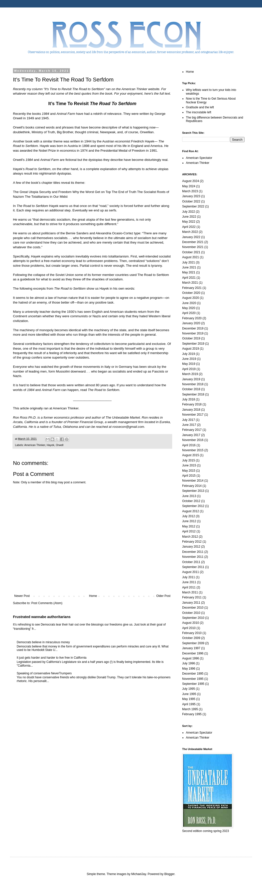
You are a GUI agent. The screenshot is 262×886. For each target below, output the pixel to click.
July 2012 (188, 516)
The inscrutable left (198, 112)
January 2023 (191, 196)
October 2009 (191, 638)
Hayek (50, 444)
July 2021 (188, 262)
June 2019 (189, 359)
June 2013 (189, 496)
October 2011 (191, 562)
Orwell (60, 444)
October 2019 (191, 338)
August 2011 (190, 572)
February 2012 (192, 541)
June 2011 (189, 582)
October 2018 (191, 389)
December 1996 (192, 653)
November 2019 (192, 333)
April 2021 (189, 277)
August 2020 (190, 298)
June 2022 (189, 216)
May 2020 (188, 308)
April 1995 (189, 704)
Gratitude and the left (200, 107)
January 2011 (191, 602)
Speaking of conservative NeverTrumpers (44, 673)
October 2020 (191, 293)
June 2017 (189, 425)
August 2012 (190, 511)
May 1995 (188, 699)
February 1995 (192, 714)
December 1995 (192, 673)
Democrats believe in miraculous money (43, 642)
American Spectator (199, 158)
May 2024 (188, 186)
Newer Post (22, 596)
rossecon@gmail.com (128, 427)
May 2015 (188, 470)
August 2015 (190, 455)
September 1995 (193, 684)
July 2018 (188, 399)
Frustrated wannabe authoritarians (42, 617)
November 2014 (192, 480)
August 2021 (190, 257)
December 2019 (192, 328)
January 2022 (191, 237)
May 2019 (188, 364)
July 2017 (188, 420)
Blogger (169, 874)
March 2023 (190, 191)
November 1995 (192, 679)
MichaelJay (138, 874)
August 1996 (190, 658)
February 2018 (192, 404)
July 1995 (188, 689)
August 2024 (190, 181)
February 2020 (192, 318)
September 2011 (193, 567)
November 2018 (192, 384)
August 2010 (190, 623)
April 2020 (189, 313)
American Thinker (34, 444)
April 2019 (189, 369)
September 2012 (193, 506)
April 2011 (189, 587)
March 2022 (190, 232)
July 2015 (188, 460)
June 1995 (189, 694)
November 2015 (192, 450)
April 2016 (189, 445)
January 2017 (191, 435)
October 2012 (191, 501)
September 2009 (193, 643)
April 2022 (189, 227)
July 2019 (188, 354)
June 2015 (189, 465)
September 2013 (193, 491)
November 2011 (192, 557)
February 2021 (192, 288)
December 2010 (192, 607)
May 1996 (188, 668)
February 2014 (192, 486)
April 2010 (189, 628)
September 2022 (193, 206)
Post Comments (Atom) (46, 603)
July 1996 (188, 663)
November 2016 (192, 440)
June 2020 (189, 303)
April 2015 (189, 475)
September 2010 (193, 618)
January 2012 (191, 546)
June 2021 (189, 267)
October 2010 (191, 613)
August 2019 (190, 348)
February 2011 (192, 597)
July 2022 (188, 211)
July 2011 (188, 577)
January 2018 (191, 409)
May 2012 (188, 526)
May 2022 (188, 221)
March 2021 (190, 282)
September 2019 (193, 343)
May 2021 (188, 272)
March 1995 (190, 709)
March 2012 (190, 536)
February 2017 (192, 430)
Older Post (163, 596)
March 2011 (190, 592)
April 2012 (189, 531)
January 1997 (191, 648)
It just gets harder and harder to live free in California (51, 657)
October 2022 (191, 201)
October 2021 (191, 252)
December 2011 (192, 552)
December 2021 (192, 242)
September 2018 (193, 394)
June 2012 (189, 521)
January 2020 (191, 323)
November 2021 (192, 247)
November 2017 (192, 414)
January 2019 (191, 379)
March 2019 (190, 374)
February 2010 (192, 633)
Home (93, 596)
